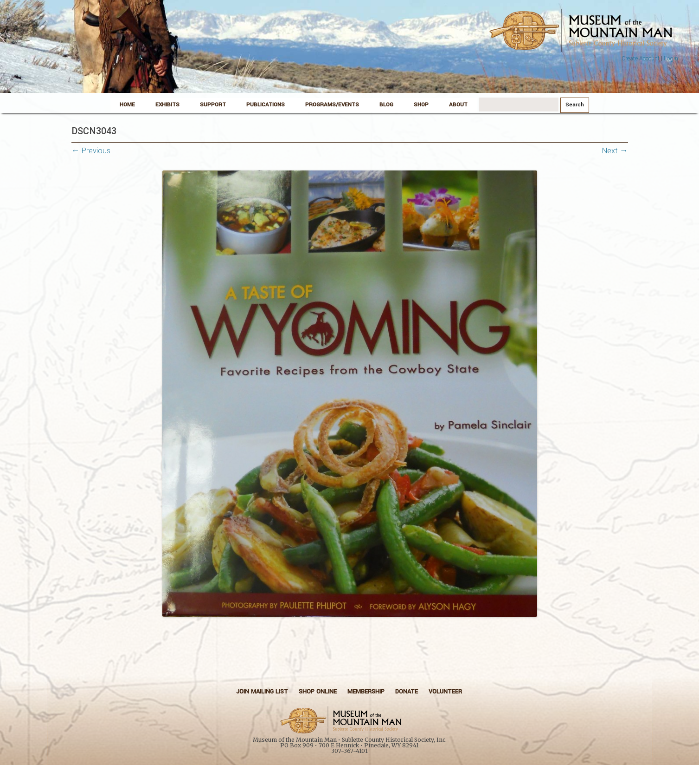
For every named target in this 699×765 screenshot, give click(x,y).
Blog (386, 105)
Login (671, 58)
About (458, 105)
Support (213, 105)
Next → (615, 150)
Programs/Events (332, 105)
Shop (421, 105)
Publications (265, 105)
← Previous (90, 150)
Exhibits (167, 105)
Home (127, 105)
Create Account (641, 58)
